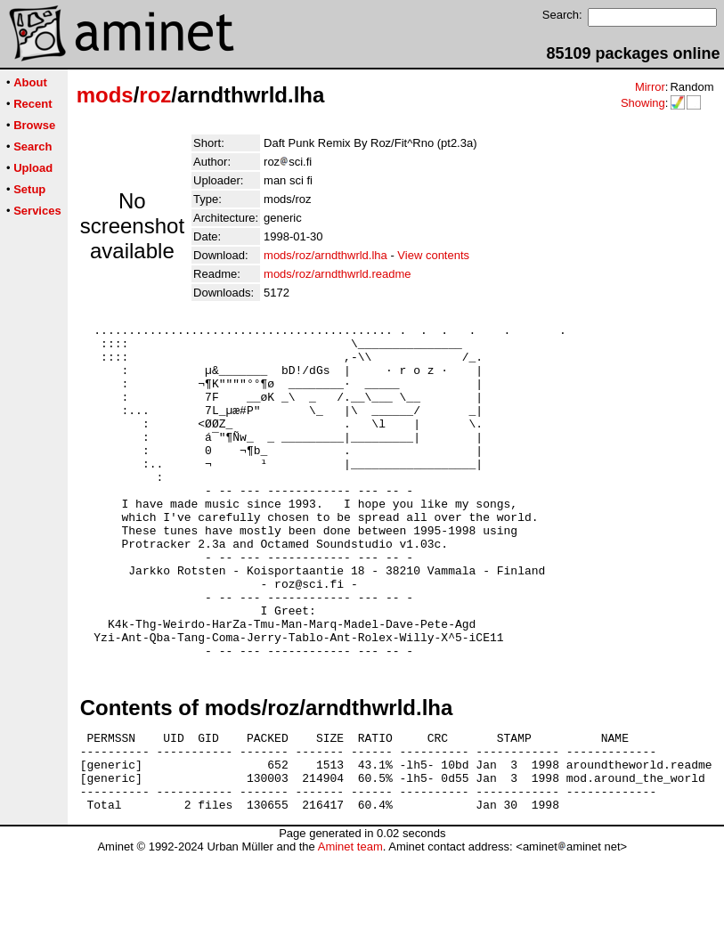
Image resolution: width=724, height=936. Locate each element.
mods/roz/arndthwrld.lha (325, 255)
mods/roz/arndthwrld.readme (337, 274)
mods (105, 95)
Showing (643, 103)
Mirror (650, 87)
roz (155, 95)
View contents (433, 255)
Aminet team (350, 929)
